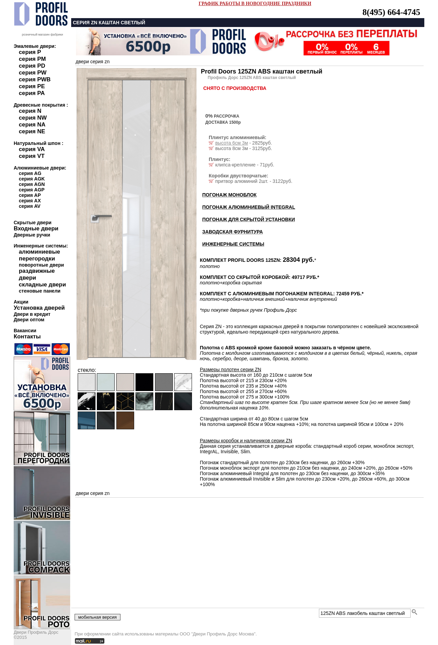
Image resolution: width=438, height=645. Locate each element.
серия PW (33, 72)
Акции (21, 302)
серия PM (32, 59)
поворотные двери (41, 265)
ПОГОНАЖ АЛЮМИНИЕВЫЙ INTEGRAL (248, 207)
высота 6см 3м (231, 143)
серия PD (32, 66)
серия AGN (32, 184)
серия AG (30, 173)
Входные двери (36, 228)
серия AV (29, 206)
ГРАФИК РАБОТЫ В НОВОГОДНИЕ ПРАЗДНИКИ (254, 3)
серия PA (32, 93)
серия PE (32, 86)
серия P (30, 52)
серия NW (33, 118)
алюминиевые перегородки (39, 255)
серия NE (32, 131)
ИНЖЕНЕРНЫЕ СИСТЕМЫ (233, 244)
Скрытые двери (32, 222)
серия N (30, 111)
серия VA (32, 149)
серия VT (31, 156)
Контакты (27, 336)
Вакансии (25, 330)
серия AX (30, 200)
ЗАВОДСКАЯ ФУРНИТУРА (232, 231)
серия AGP (31, 189)
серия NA (32, 124)
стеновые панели (40, 291)
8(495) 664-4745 (391, 12)
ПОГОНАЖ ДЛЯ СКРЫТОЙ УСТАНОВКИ (248, 219)
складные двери (42, 284)
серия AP (30, 195)
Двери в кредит (32, 314)
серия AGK (32, 179)
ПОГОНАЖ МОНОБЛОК (229, 195)
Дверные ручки (32, 235)
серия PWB (35, 79)
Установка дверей (39, 308)
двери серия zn (93, 61)
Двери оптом (29, 319)
